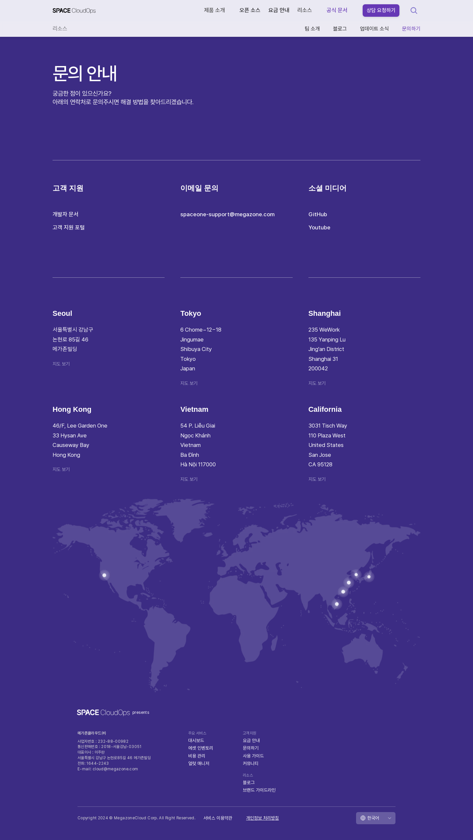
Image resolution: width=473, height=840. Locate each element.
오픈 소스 (249, 10)
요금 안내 (278, 10)
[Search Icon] (413, 10)
